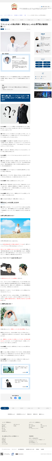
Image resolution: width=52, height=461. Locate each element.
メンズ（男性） (14, 1)
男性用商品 (4, 439)
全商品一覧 (4, 438)
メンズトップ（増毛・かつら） (8, 15)
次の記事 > (24, 372)
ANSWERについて (11, 414)
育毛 (39, 19)
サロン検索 (32, 6)
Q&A (41, 424)
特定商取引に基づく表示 (30, 449)
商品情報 (16, 12)
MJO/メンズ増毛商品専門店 (33, 438)
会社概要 (42, 449)
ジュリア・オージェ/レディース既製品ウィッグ (37, 439)
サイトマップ (14, 449)
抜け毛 (21, 19)
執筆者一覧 (35, 414)
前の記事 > (24, 386)
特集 (25, 15)
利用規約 (37, 449)
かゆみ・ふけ (30, 19)
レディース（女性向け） (35, 422)
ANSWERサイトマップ (21, 414)
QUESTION (44, 76)
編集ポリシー (41, 414)
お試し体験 (36, 12)
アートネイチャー (3, 1)
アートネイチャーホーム (6, 449)
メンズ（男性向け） (7, 422)
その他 (47, 19)
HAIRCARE (8, 29)
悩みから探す (4, 442)
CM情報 (15, 425)
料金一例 (26, 12)
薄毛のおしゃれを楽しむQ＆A (8, 89)
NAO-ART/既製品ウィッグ (33, 442)
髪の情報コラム (46, 12)
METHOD (38, 78)
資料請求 (32, 4)
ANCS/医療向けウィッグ (33, 441)
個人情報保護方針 (21, 449)
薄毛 (13, 19)
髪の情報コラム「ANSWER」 (18, 15)
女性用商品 (4, 441)
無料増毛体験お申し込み (23, 4)
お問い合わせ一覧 (16, 424)
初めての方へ (6, 12)
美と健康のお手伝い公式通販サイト (10, 436)
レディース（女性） (22, 1)
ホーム (1, 15)
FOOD (43, 78)
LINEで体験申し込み (23, 6)
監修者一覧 (29, 414)
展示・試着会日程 (32, 425)
